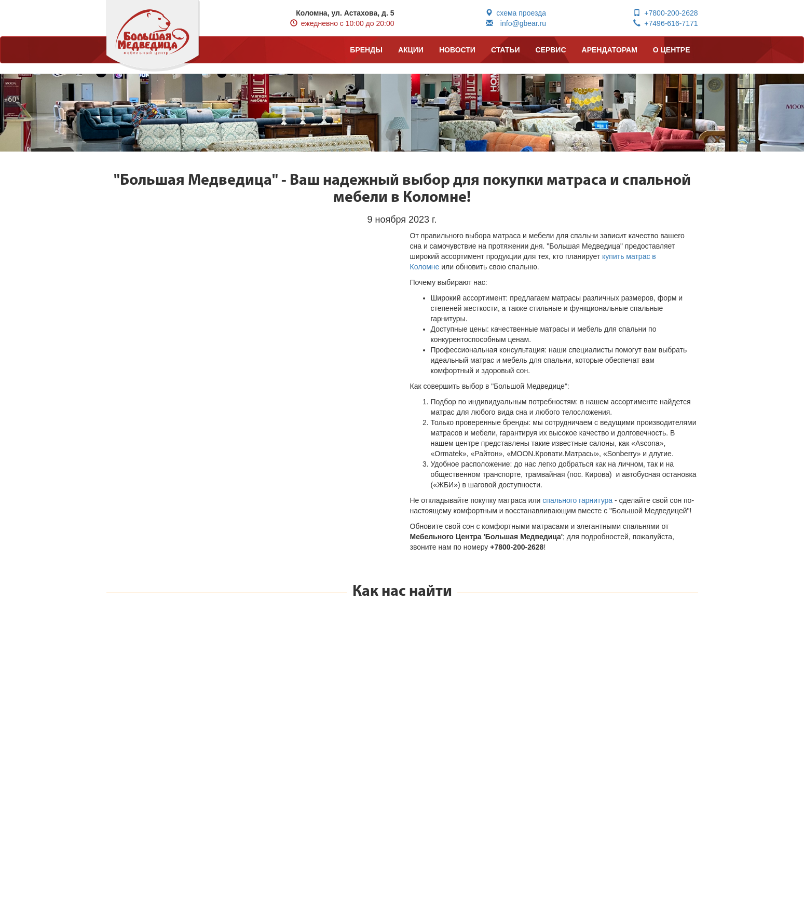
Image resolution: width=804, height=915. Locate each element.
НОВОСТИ (457, 50)
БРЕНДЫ (366, 50)
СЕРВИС (550, 50)
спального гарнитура (577, 500)
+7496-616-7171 (665, 23)
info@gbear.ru (516, 23)
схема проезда (515, 13)
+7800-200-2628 (665, 13)
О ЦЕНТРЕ (671, 50)
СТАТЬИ (505, 50)
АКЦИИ (411, 50)
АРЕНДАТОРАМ (609, 50)
